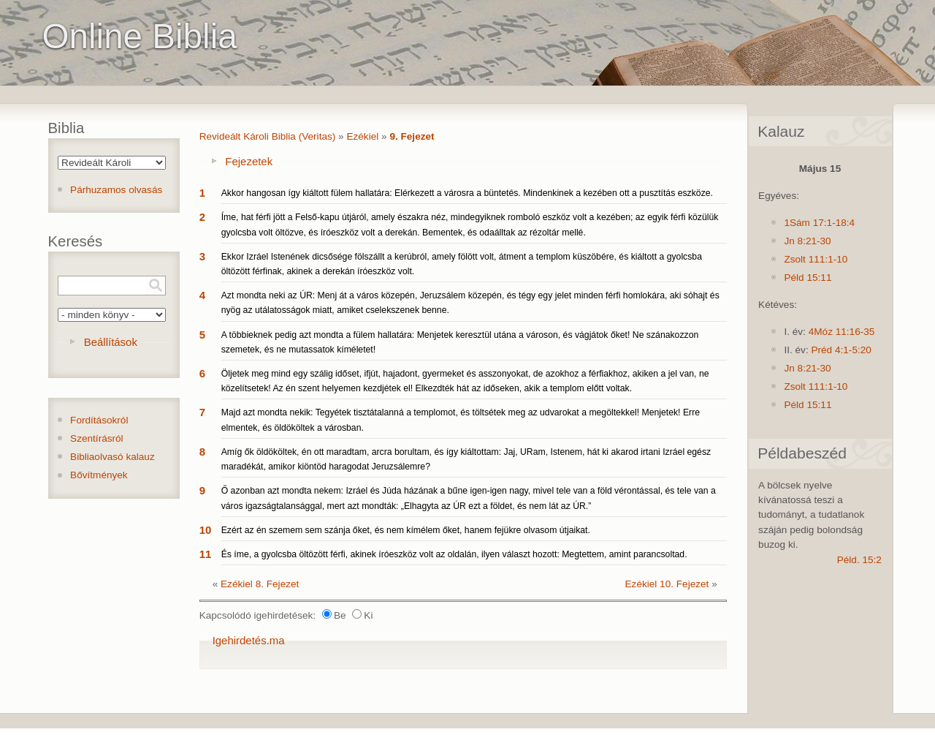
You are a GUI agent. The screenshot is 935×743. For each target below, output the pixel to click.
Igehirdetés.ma (249, 640)
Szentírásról (96, 438)
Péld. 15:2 (859, 559)
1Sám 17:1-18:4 (819, 222)
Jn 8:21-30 (807, 240)
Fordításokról (99, 420)
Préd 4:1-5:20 (841, 349)
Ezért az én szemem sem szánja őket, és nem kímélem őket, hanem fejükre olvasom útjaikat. (405, 530)
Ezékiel (362, 136)
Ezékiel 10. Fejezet (667, 583)
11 (205, 554)
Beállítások (110, 342)
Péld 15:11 (807, 277)
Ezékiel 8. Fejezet (260, 583)
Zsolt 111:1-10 (815, 259)
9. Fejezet (411, 136)
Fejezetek (248, 161)
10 (205, 530)
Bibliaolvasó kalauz (112, 456)
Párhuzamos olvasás (116, 189)
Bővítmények (99, 474)
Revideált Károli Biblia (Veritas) (267, 136)
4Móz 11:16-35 (842, 331)
